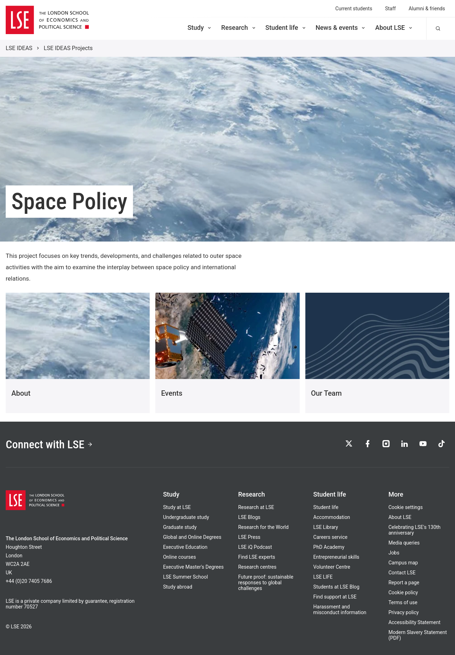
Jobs (394, 553)
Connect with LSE (49, 444)
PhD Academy (328, 547)
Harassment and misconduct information (339, 609)
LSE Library (325, 527)
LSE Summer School (185, 577)
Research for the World (263, 527)
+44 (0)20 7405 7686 (29, 581)
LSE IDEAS (19, 48)
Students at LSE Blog (336, 587)
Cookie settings (406, 507)
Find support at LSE (335, 597)
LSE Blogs (249, 517)
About (21, 393)
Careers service (330, 537)
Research (238, 27)
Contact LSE (402, 572)
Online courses (179, 557)
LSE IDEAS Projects (68, 48)
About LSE (394, 27)
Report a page (404, 582)
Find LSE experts (256, 557)
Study (199, 27)
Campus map (403, 562)
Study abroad (177, 587)
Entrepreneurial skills (336, 557)
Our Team (326, 393)
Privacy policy (404, 612)
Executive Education (185, 547)
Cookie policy (403, 592)
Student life (286, 27)
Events (171, 393)
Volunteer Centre (331, 567)
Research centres (257, 567)
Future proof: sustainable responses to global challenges (265, 582)
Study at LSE (177, 507)
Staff (390, 8)
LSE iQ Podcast (255, 547)
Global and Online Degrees (192, 537)
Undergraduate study (186, 517)
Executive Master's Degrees (193, 567)
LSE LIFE (322, 577)
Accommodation (331, 517)
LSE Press (249, 537)
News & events (341, 27)
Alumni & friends (426, 8)
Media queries (404, 543)
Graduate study (180, 527)
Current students (353, 8)
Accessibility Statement (414, 622)
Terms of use (403, 602)
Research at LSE (256, 507)
